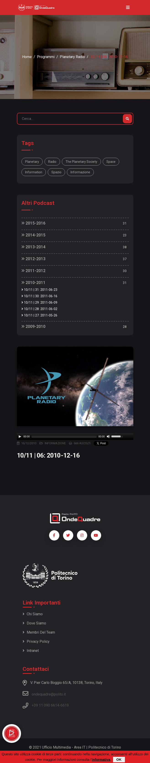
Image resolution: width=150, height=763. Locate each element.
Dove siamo (34, 623)
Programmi (46, 57)
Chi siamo (33, 614)
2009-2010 (33, 326)
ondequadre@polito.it (44, 693)
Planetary (32, 161)
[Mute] (108, 436)
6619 (65, 705)
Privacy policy (36, 641)
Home (27, 57)
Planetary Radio (72, 57)
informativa (101, 759)
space (111, 161)
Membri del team (39, 632)
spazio (56, 172)
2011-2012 (33, 270)
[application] (75, 436)
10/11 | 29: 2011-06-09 (39, 303)
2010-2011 (33, 282)
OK (119, 759)
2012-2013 (33, 258)
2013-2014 (33, 246)
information (33, 172)
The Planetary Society (81, 161)
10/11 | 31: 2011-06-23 (39, 290)
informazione (80, 172)
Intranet (31, 650)
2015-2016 (33, 223)
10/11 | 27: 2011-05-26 (39, 315)
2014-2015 (33, 235)
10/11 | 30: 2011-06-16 (39, 296)
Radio (52, 161)
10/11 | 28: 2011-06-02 (39, 309)
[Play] (20, 436)
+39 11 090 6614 (45, 705)
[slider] (64, 436)
